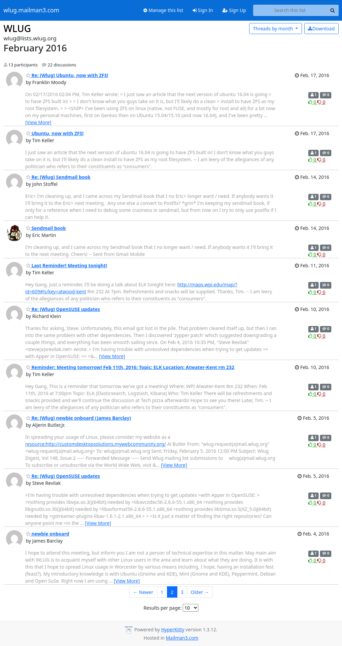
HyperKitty (172, 629)
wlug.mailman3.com (31, 10)
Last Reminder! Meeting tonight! (66, 265)
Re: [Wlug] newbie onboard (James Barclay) (78, 418)
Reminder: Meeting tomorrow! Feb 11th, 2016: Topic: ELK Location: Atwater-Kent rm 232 (130, 367)
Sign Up (234, 10)
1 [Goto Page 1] (162, 592)
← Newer (143, 592)
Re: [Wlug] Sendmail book (58, 177)
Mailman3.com (182, 638)
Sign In (203, 10)
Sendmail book (46, 228)
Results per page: (163, 608)
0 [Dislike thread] (321, 102)
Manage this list (163, 10)
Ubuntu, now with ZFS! (55, 133)
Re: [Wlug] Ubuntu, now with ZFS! (67, 75)
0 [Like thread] (312, 102)
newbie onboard (47, 534)
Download (321, 28)
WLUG (17, 28)
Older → (200, 592)
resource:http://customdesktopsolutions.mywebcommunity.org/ (95, 444)
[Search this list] (290, 10)
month (273, 28)
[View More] (38, 122)
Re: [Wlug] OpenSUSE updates (63, 309)
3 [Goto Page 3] (182, 592)
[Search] (333, 10)
